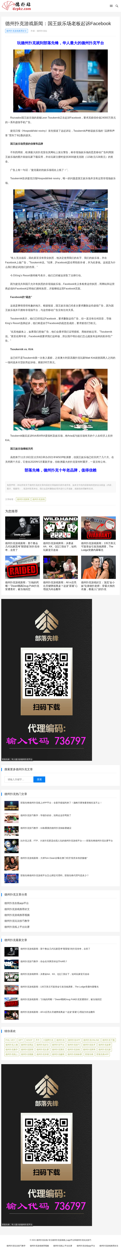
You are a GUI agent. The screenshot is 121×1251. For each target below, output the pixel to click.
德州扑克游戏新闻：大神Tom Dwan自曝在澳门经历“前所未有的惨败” (53, 858)
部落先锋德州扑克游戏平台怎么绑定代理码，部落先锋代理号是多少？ (54, 875)
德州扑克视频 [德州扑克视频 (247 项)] (27, 1054)
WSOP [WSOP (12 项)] (29, 1040)
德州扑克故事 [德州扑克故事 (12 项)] (104, 1045)
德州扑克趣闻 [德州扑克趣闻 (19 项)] (58, 1054)
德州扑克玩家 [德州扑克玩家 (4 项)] (104, 1049)
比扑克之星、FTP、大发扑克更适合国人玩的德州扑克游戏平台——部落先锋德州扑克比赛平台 (66, 840)
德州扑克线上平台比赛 (17, 927)
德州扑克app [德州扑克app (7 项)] (74, 1040)
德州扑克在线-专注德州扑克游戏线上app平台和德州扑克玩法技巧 (63, 1240)
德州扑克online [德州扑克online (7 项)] (91, 1040)
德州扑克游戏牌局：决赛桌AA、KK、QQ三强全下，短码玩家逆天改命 (60, 546)
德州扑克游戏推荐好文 (16, 31)
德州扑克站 (42, 31)
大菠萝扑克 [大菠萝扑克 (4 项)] (48, 1040)
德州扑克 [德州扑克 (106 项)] (60, 1040)
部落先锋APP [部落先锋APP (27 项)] (102, 1054)
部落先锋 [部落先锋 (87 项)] (89, 1054)
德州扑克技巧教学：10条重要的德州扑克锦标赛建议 (46, 828)
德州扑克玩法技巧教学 (17, 921)
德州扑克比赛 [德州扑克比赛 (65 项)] (43, 1049)
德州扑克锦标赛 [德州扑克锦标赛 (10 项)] (75, 1054)
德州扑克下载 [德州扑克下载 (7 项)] (108, 1040)
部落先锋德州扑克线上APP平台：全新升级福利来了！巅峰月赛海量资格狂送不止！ (61, 802)
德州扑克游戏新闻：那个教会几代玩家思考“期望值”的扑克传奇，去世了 (22, 546)
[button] (111, 6)
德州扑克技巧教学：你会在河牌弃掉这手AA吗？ (44, 961)
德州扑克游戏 (38, 499)
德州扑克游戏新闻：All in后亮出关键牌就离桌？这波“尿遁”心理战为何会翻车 (60, 586)
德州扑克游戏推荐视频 (17, 915)
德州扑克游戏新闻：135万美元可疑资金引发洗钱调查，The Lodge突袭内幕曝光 (98, 546)
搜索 (39, 779)
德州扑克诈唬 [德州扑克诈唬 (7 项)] (43, 1054)
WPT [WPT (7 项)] (20, 1040)
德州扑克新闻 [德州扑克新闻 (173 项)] (27, 1049)
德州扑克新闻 (23, 499)
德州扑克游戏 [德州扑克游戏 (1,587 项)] (74, 1049)
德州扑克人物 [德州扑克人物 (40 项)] (12, 1045)
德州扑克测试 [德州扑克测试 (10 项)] (58, 1049)
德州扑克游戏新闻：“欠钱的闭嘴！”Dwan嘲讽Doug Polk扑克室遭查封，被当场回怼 (22, 586)
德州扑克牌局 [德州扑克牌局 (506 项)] (89, 1049)
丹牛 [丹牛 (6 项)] (38, 1040)
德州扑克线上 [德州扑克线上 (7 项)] (12, 1054)
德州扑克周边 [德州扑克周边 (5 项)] (27, 1045)
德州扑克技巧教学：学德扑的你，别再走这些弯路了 (45, 815)
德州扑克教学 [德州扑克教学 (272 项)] (12, 1049)
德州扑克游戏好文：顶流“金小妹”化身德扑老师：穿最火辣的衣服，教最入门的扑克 (98, 586)
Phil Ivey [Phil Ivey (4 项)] (10, 1040)
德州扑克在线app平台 (16, 903)
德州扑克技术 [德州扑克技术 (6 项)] (89, 1045)
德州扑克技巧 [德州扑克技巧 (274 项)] (74, 1045)
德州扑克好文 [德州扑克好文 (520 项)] (43, 1045)
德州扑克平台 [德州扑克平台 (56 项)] (58, 1045)
